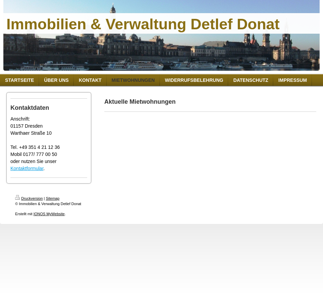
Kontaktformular (26, 168)
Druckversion (29, 198)
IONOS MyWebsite (49, 214)
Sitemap (52, 198)
